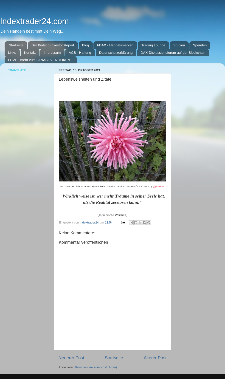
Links (12, 52)
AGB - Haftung (80, 52)
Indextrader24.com (34, 21)
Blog (85, 45)
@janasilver (159, 186)
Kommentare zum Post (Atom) (96, 367)
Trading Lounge (153, 45)
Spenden (200, 45)
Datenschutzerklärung (116, 52)
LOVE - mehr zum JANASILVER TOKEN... (40, 60)
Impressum (52, 52)
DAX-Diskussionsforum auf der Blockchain (173, 52)
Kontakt (30, 52)
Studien (179, 45)
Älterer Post (155, 357)
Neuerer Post (71, 357)
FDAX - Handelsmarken (115, 45)
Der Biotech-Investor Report (52, 45)
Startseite (16, 45)
